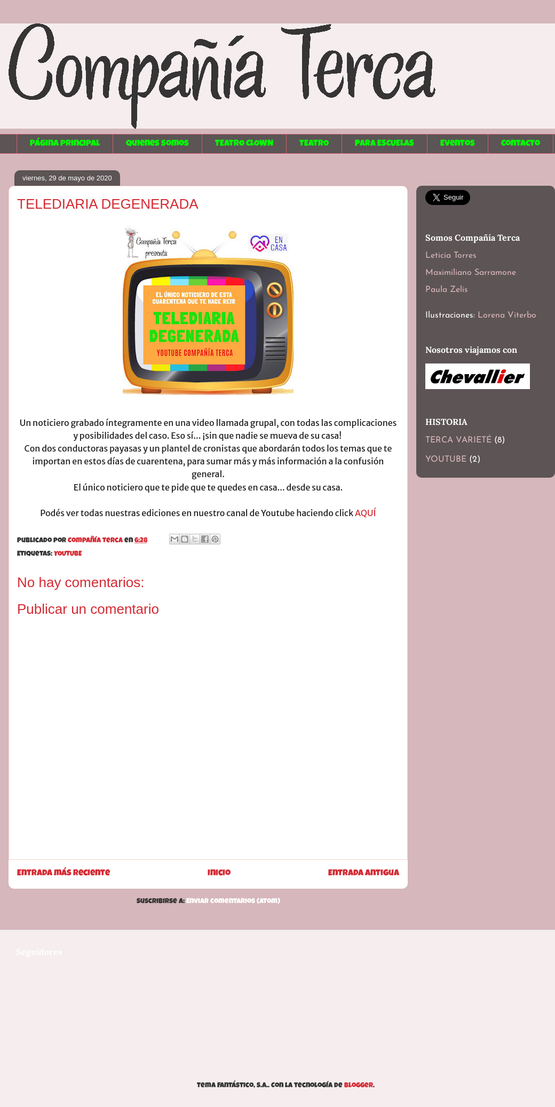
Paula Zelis (446, 290)
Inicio (219, 873)
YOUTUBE (68, 554)
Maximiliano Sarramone (470, 272)
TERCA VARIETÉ (458, 440)
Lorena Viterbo (507, 315)
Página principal (65, 144)
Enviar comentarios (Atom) (233, 901)
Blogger (358, 1085)
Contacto (520, 144)
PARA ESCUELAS (384, 144)
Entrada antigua (363, 873)
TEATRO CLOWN (244, 144)
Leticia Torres (451, 255)
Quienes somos (157, 144)
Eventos (457, 144)
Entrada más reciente (63, 873)
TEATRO (314, 144)
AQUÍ (365, 513)
